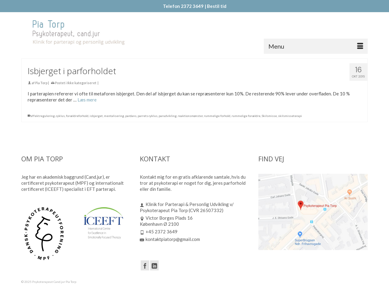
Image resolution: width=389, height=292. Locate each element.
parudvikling (168, 116)
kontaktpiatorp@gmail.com (170, 239)
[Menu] (316, 46)
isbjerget (96, 116)
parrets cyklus (147, 116)
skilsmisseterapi (290, 116)
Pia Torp (41, 83)
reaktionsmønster (190, 116)
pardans (130, 116)
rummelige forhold (217, 116)
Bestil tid (216, 6)
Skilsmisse (269, 116)
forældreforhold (77, 116)
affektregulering (43, 116)
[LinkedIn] (154, 265)
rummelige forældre (246, 116)
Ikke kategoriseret (81, 83)
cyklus (60, 116)
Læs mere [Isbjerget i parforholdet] (87, 100)
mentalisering (114, 116)
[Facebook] (145, 265)
